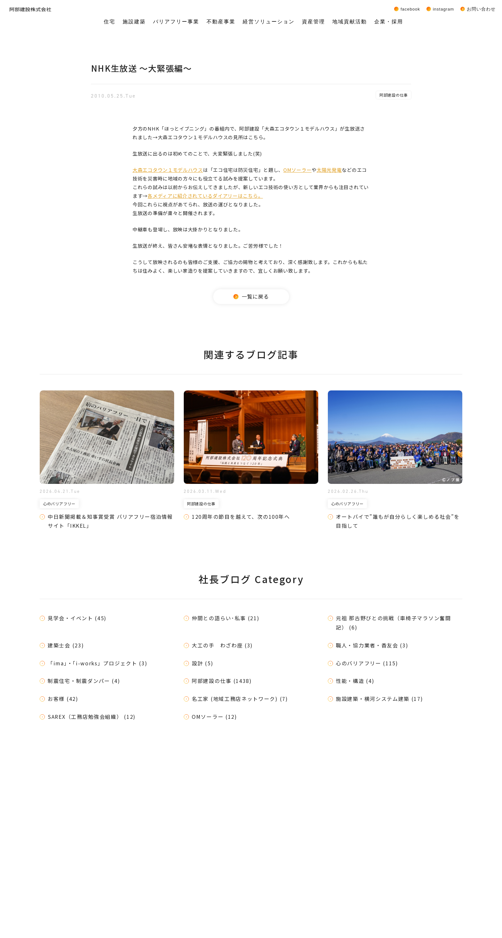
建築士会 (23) (66, 645)
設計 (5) (202, 663)
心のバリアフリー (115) (367, 663)
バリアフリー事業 (176, 21)
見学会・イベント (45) (77, 618)
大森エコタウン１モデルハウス (168, 169)
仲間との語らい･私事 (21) (226, 618)
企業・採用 (388, 21)
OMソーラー (297, 169)
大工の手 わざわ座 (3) (222, 645)
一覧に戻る (251, 296)
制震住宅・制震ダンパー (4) (84, 681)
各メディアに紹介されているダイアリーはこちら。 (205, 195)
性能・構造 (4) (355, 681)
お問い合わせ (481, 9)
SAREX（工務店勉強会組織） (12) (92, 716)
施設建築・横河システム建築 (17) (379, 698)
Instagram (443, 9)
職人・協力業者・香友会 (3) (372, 645)
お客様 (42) (63, 698)
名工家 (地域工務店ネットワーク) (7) (240, 698)
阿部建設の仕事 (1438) (222, 681)
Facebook (410, 9)
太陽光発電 (329, 169)
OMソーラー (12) (214, 716)
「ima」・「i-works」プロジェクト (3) (98, 663)
